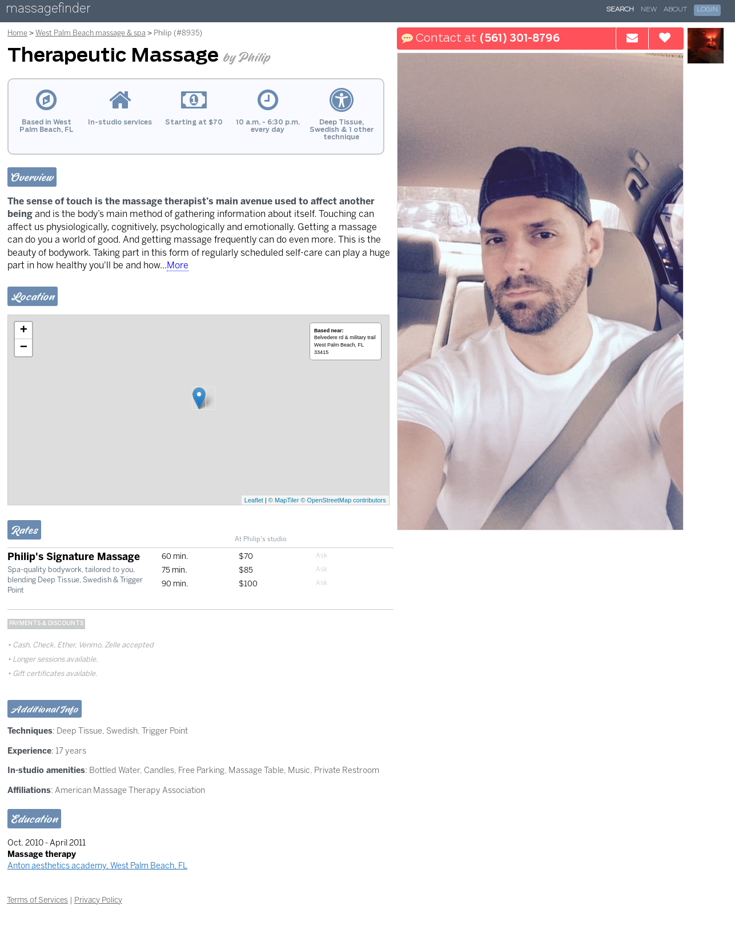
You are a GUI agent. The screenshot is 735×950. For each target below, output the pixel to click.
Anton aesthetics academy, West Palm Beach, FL (97, 865)
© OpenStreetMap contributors (342, 500)
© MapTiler (283, 500)
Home (17, 33)
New (649, 9)
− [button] (23, 347)
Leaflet (253, 500)
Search (620, 9)
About (675, 9)
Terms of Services (37, 899)
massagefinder (48, 10)
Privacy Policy (98, 899)
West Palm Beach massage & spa (90, 33)
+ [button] (23, 330)
